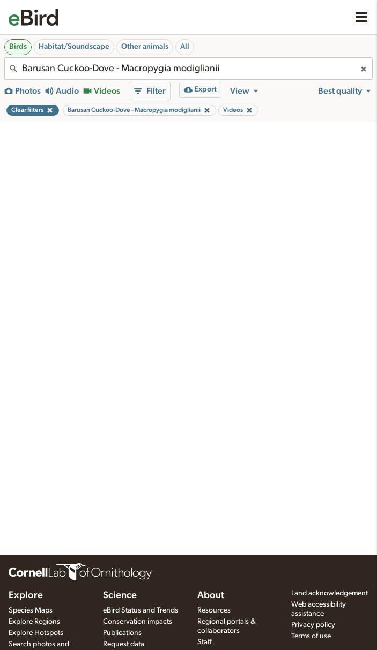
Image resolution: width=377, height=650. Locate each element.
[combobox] (188, 68)
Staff (204, 642)
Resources (214, 610)
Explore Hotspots (36, 633)
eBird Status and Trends (140, 610)
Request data (123, 644)
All (184, 46)
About (210, 595)
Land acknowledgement (329, 593)
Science (120, 595)
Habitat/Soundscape (74, 46)
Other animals (144, 46)
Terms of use (311, 636)
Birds (18, 46)
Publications (122, 633)
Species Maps (31, 610)
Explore (26, 595)
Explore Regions (34, 621)
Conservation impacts (137, 621)
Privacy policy (313, 625)
